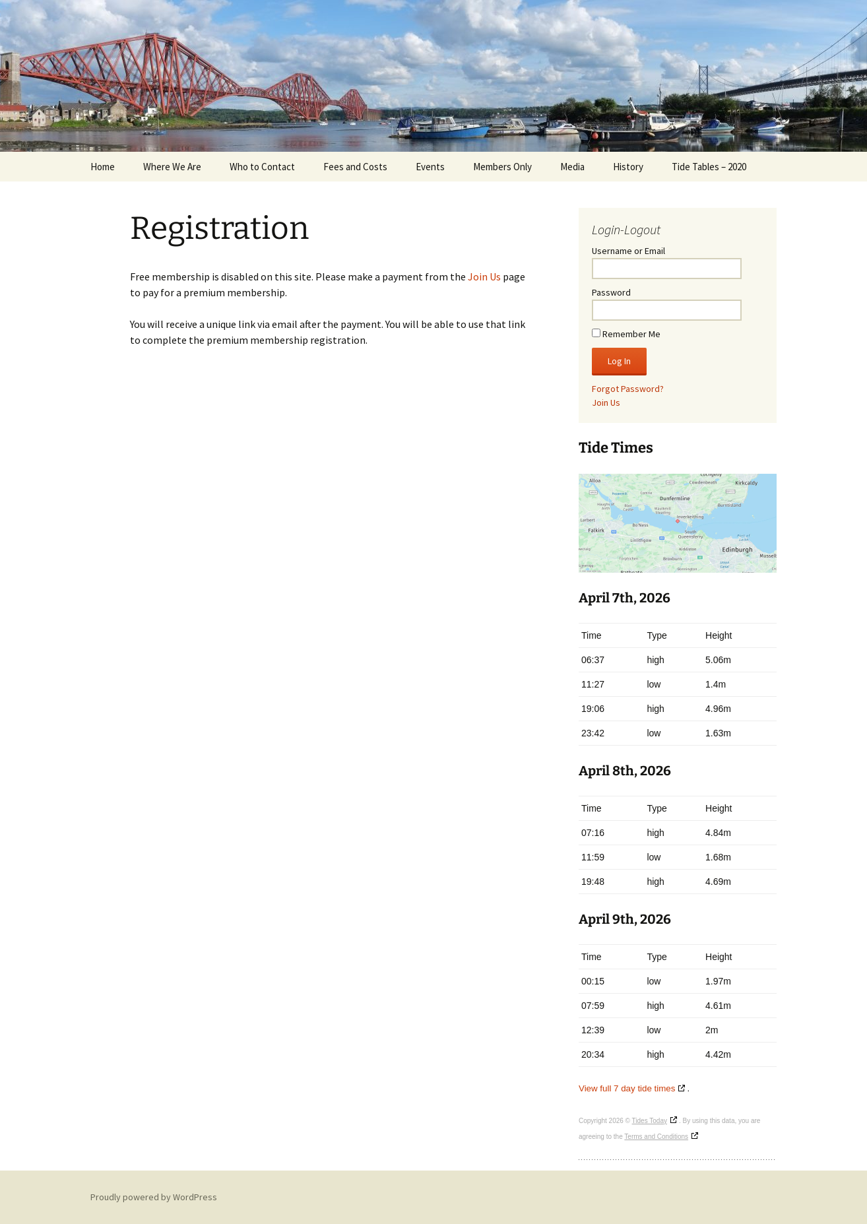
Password (611, 292)
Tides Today (649, 1120)
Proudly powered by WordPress (153, 1197)
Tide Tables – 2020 (709, 166)
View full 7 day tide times (627, 1088)
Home (102, 166)
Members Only (502, 166)
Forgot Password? (628, 389)
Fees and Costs (355, 166)
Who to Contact (262, 166)
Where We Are (172, 166)
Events (430, 166)
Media (572, 166)
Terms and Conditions (656, 1136)
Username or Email (628, 251)
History (628, 166)
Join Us (484, 276)
